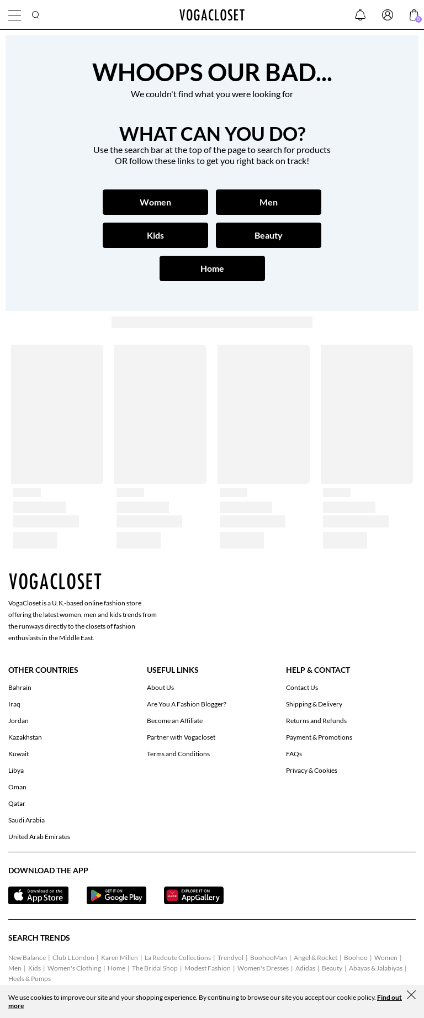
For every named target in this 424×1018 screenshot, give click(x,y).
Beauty (332, 968)
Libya (16, 770)
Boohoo (356, 957)
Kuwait (18, 754)
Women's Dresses (263, 968)
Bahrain (19, 687)
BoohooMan (268, 957)
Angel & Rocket (315, 957)
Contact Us (302, 687)
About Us (160, 687)
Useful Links (173, 669)
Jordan (18, 720)
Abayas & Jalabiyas (375, 968)
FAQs (294, 754)
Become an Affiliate (175, 720)
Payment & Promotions (319, 737)
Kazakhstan (25, 737)
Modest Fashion (207, 968)
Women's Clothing (74, 968)
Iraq (14, 704)
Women (386, 957)
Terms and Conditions (178, 754)
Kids (34, 968)
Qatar (16, 803)
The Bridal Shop (155, 968)
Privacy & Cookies (311, 770)
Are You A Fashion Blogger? (186, 704)
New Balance (27, 957)
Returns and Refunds (316, 720)
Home (116, 968)
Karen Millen (119, 957)
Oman (17, 787)
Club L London (73, 957)
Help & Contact (318, 669)
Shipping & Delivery (314, 704)
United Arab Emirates (39, 836)
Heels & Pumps (29, 978)
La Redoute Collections (178, 957)
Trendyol (230, 957)
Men (15, 968)
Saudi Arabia (26, 820)
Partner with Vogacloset (181, 737)
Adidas (305, 968)
